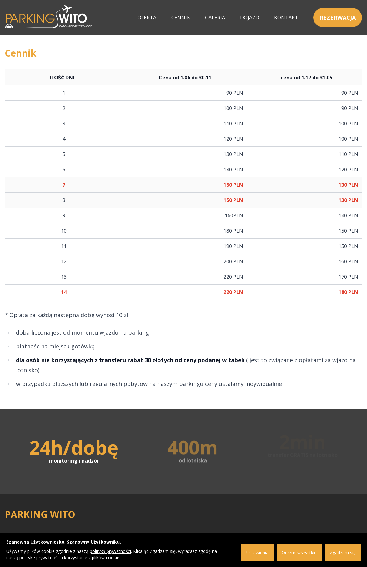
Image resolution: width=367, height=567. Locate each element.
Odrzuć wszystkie (299, 552)
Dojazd (249, 17)
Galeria (215, 17)
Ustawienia (257, 552)
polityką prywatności (110, 551)
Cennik (180, 17)
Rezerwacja (337, 17)
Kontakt (286, 17)
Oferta (147, 17)
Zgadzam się (343, 552)
